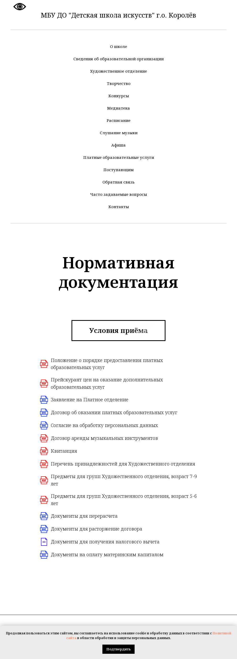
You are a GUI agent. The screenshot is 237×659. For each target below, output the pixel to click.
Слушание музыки (118, 132)
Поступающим (118, 169)
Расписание (118, 120)
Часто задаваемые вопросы (118, 194)
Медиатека (118, 108)
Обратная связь (118, 182)
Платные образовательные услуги (118, 157)
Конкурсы (118, 95)
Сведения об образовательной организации (118, 58)
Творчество (118, 83)
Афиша (118, 145)
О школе (118, 46)
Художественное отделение (118, 71)
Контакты (118, 206)
